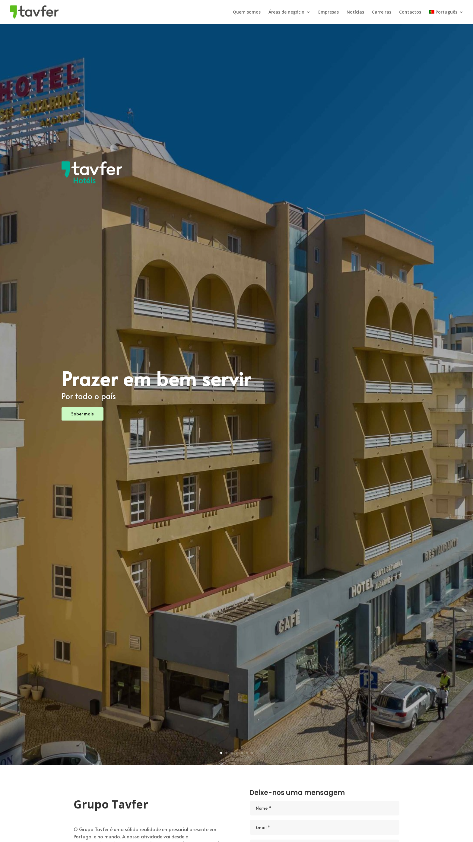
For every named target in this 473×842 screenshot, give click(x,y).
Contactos (410, 12)
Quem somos (247, 12)
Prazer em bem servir (156, 378)
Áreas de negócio (286, 12)
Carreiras (381, 12)
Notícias (355, 12)
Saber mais (82, 414)
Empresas (328, 12)
